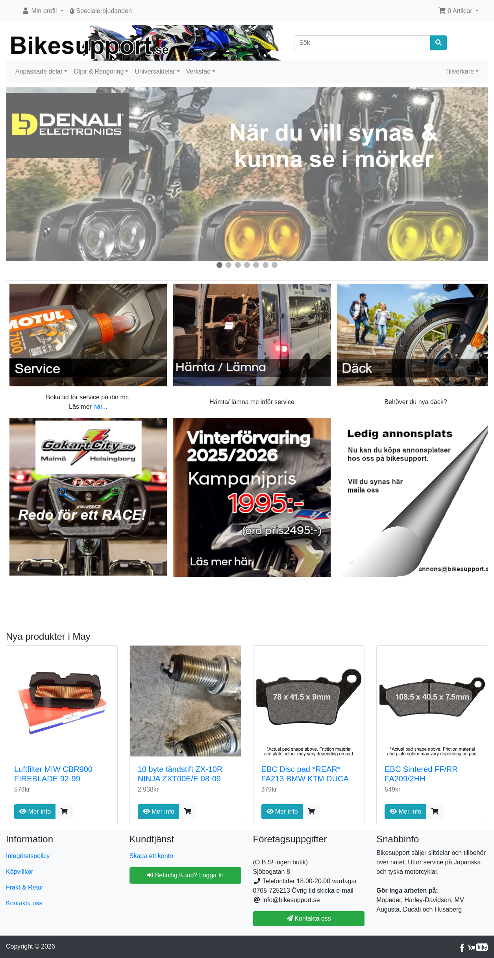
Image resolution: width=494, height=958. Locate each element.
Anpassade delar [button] (39, 71)
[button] (43, 11)
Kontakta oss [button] (309, 918)
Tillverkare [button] (459, 71)
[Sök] (362, 42)
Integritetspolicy (28, 856)
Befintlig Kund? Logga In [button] (185, 875)
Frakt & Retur (24, 887)
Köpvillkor (19, 871)
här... (100, 406)
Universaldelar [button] (155, 71)
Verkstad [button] (198, 71)
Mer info (35, 811)
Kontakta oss (24, 903)
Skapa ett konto (151, 856)
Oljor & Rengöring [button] (99, 71)
